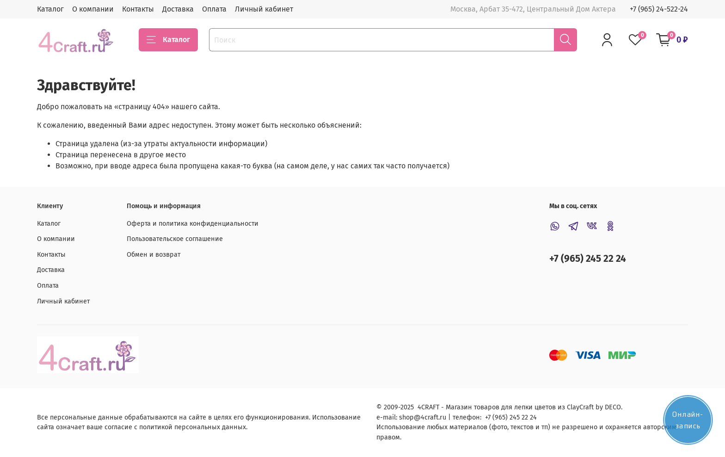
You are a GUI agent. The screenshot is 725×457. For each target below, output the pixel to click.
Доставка (178, 9)
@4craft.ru (430, 417)
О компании (93, 9)
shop (406, 417)
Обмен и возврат (153, 255)
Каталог (50, 9)
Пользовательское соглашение (175, 239)
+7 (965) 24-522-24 (659, 9)
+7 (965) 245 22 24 (587, 259)
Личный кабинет (264, 9)
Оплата (214, 9)
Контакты (138, 9)
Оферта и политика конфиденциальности (192, 224)
